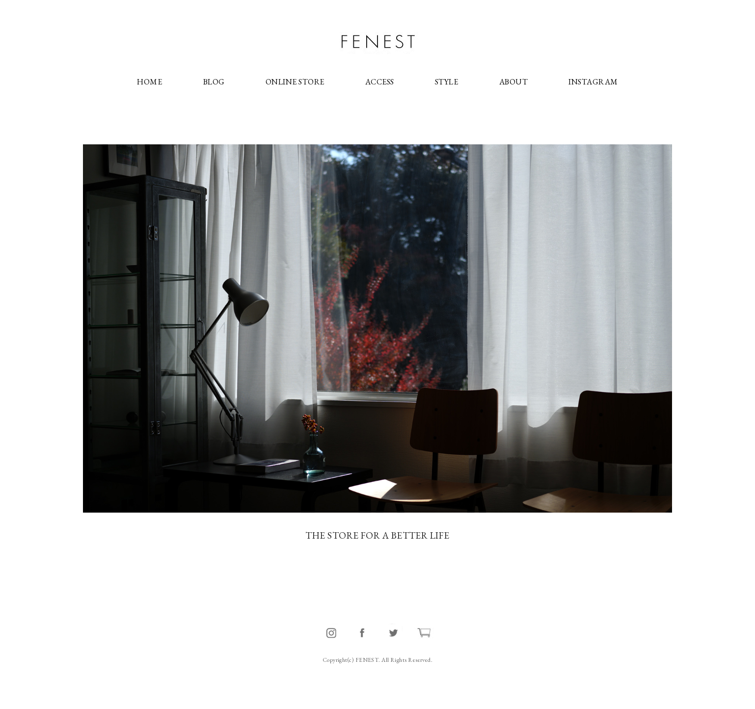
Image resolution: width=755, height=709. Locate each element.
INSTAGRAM (593, 82)
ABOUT (513, 82)
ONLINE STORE (295, 82)
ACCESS (379, 82)
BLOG (214, 82)
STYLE (446, 82)
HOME (149, 82)
